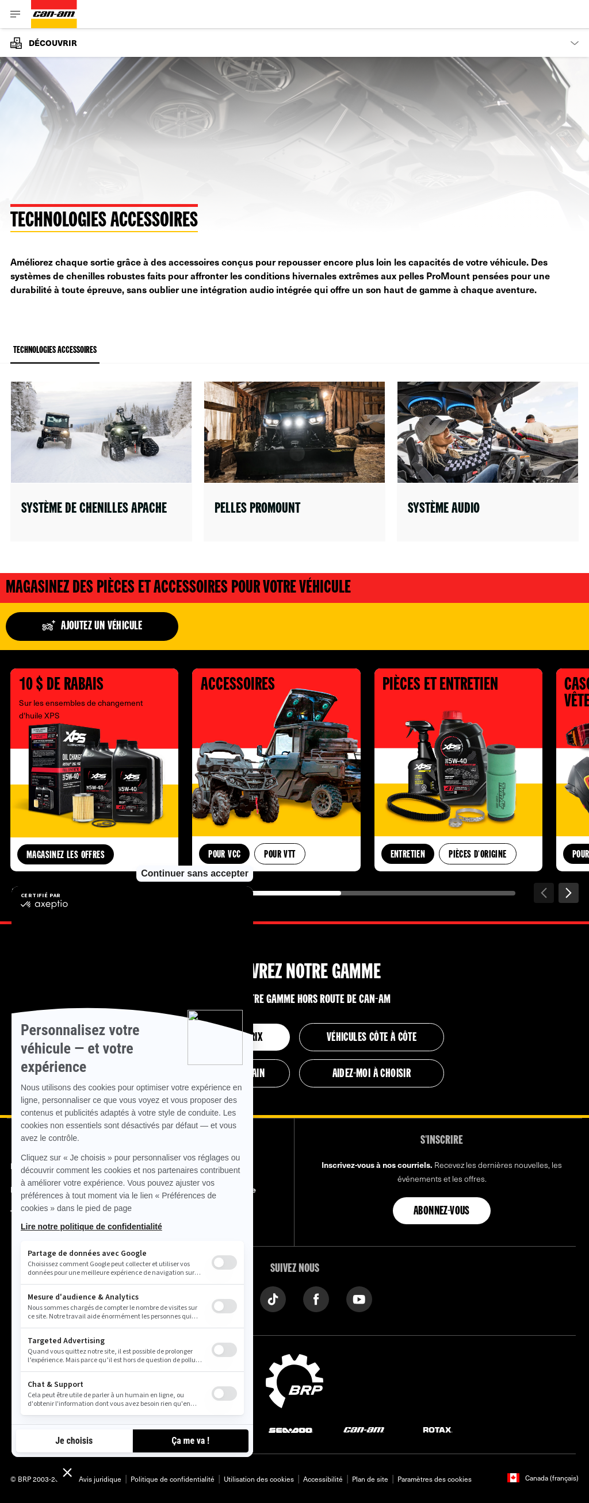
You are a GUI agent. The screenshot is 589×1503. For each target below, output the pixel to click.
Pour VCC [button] (224, 855)
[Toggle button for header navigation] (15, 14)
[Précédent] (544, 893)
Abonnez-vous (442, 1211)
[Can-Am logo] (54, 14)
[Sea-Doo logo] (290, 1429)
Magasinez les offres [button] (65, 855)
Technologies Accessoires (55, 355)
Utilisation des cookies (259, 1479)
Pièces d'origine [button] (477, 855)
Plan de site (370, 1479)
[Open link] (101, 461)
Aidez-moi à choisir (371, 1074)
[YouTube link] (359, 1298)
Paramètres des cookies (434, 1479)
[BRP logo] (294, 1379)
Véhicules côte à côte (371, 1038)
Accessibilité (323, 1479)
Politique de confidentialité (173, 1479)
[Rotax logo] (437, 1429)
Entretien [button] (408, 855)
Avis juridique (100, 1479)
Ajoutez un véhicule (92, 626)
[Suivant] (569, 893)
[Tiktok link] (273, 1298)
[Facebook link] (316, 1298)
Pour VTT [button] (279, 855)
